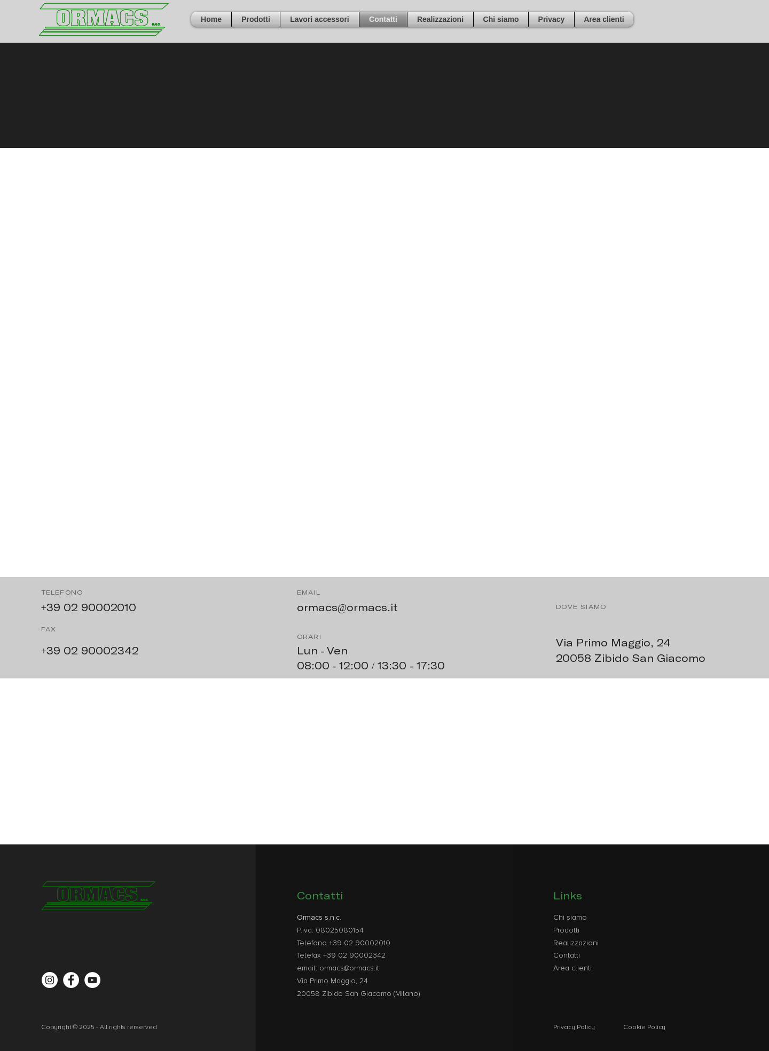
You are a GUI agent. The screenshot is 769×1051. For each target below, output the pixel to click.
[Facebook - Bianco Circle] (71, 980)
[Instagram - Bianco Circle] (50, 980)
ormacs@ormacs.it (347, 607)
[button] (256, 19)
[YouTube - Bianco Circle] (92, 980)
